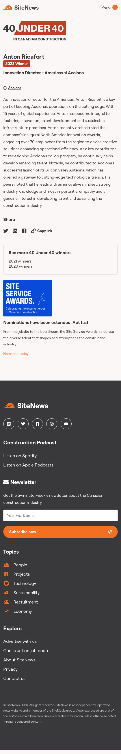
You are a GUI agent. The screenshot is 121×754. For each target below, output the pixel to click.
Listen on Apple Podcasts (28, 465)
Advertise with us (20, 641)
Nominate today (15, 353)
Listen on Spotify (20, 455)
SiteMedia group (63, 710)
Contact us (14, 678)
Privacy (10, 669)
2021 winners (20, 261)
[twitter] (5, 230)
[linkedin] (15, 230)
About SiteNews (19, 660)
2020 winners (21, 266)
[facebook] (24, 230)
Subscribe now (60, 531)
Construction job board (26, 650)
